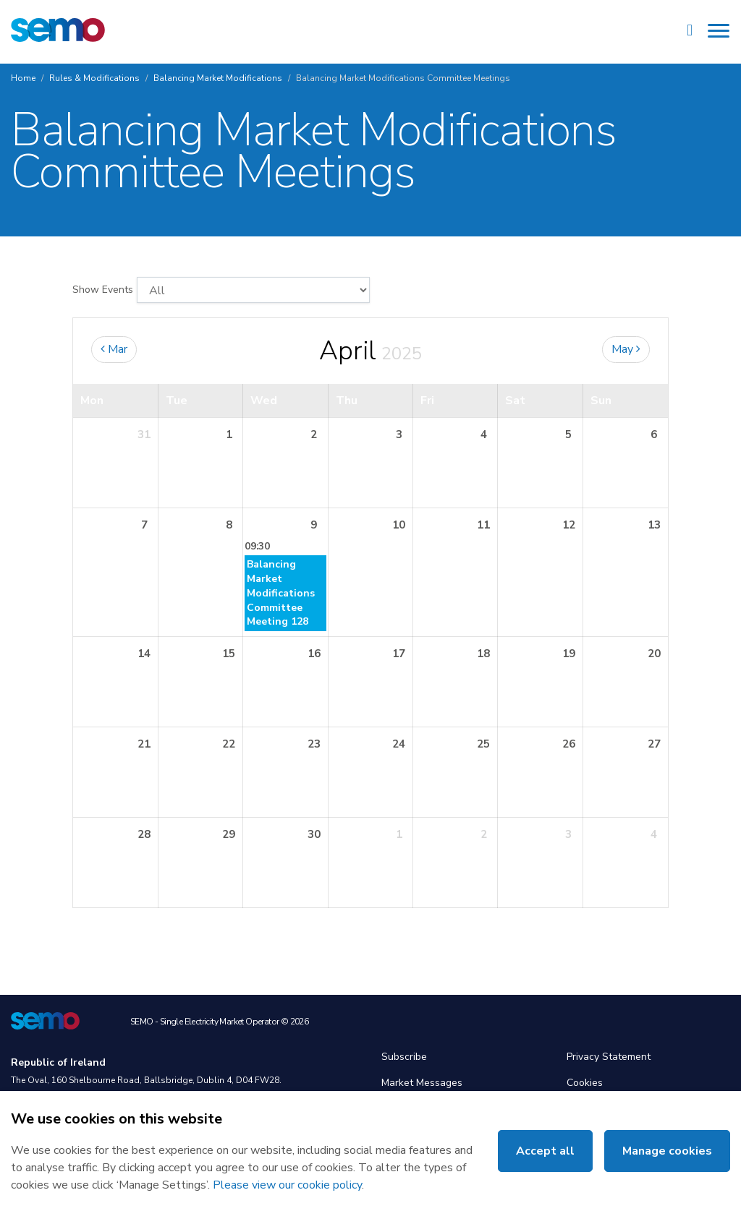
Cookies (585, 1083)
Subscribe (404, 1057)
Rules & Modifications (94, 78)
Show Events (102, 289)
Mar (114, 349)
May (625, 349)
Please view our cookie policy (287, 1185)
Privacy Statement (609, 1057)
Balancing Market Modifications (217, 78)
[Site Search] (689, 32)
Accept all (545, 1151)
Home (23, 78)
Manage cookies (667, 1151)
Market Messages (421, 1083)
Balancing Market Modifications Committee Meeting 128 (281, 593)
